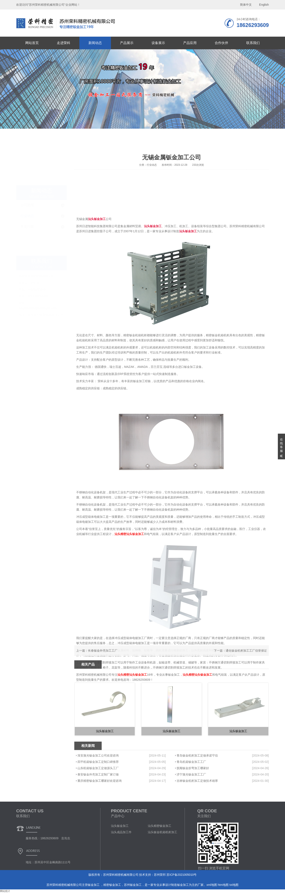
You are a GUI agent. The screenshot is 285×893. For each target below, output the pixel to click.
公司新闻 (27, 161)
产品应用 (190, 43)
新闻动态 (95, 43)
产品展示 (126, 43)
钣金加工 (94, 884)
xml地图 (211, 884)
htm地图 (223, 884)
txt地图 (233, 884)
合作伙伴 (221, 43)
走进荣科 (63, 43)
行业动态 (27, 172)
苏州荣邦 (160, 874)
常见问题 (27, 182)
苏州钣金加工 (133, 884)
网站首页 (32, 43)
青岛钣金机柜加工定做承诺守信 (197, 781)
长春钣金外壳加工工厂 (102, 656)
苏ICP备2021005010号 (181, 874)
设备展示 (158, 43)
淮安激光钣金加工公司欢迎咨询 (98, 781)
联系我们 (253, 43)
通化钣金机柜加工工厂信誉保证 (246, 656)
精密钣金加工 (112, 884)
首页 (240, 143)
